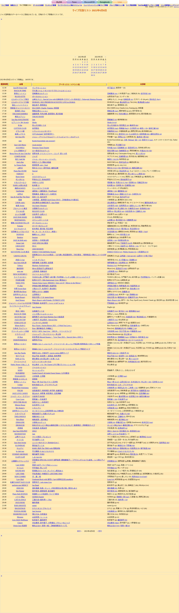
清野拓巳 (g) (112, 283)
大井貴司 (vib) (112, 206)
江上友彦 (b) (133, 134)
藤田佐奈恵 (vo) (151, 203)
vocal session (37, 145)
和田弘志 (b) (122, 388)
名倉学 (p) (124, 246)
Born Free (20, 249)
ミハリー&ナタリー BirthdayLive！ (45, 443)
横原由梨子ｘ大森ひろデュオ (43, 414)
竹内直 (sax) (111, 148)
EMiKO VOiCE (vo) (114, 252)
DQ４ (34, 246)
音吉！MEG (20, 311)
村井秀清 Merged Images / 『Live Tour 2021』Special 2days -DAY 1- (57, 337)
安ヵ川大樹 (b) (112, 125)
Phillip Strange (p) (129, 252)
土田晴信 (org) (112, 294)
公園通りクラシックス (20, 461)
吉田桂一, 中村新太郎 (40, 240)
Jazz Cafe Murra (20, 145)
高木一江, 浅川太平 (39, 197)
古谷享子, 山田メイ (39, 214)
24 (87, 70)
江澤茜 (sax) (122, 376)
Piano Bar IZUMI (20, 171)
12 (76, 67)
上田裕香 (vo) (112, 271)
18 (73, 70)
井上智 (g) (128, 334)
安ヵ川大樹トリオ (39, 125)
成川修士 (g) (123, 419)
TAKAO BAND (38, 117)
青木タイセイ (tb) (114, 168)
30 (85, 73)
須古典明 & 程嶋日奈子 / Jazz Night (45, 203)
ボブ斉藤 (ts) (123, 260)
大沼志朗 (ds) (112, 232)
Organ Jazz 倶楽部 (20, 526)
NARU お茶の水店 (20, 185)
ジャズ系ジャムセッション (42, 314)
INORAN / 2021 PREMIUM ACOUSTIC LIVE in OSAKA (53, 102)
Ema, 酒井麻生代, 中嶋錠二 (42, 328)
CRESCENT (20, 246)
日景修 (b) (133, 337)
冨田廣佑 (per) (134, 311)
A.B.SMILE (20, 148)
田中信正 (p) (126, 168)
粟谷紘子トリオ (38, 445)
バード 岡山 (20, 497)
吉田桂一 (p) (112, 240)
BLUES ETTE (20, 96)
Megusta (20, 517)
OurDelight (20, 191)
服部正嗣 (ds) (137, 168)
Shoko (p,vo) (112, 122)
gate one (20, 271)
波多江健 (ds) (154, 128)
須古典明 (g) (112, 203)
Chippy (20, 523)
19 (76, 70)
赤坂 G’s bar (20, 260)
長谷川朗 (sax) (112, 151)
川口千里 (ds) (124, 331)
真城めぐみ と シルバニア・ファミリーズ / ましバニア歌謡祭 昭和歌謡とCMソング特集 (66, 344)
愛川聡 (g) (125, 229)
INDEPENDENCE (20, 340)
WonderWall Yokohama (20, 388)
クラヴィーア (20, 334)
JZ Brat (20, 337)
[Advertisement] (74, 38)
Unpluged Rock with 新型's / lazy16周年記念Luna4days (52, 479)
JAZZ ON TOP (20, 320)
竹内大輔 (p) (123, 114)
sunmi (34, 505)
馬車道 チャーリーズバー (20, 108)
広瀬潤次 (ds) (130, 185)
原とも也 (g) (140, 153)
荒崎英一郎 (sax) (122, 497)
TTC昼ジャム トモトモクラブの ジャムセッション (51, 91)
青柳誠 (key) (124, 128)
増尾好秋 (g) (124, 448)
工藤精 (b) (121, 416)
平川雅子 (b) (120, 145)
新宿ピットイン (20, 93)
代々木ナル (20, 179)
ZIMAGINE (20, 422)
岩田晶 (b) (133, 356)
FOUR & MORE (20, 511)
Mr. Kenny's (20, 408)
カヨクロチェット (39, 177)
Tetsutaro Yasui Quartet (40, 148)
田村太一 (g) (133, 246)
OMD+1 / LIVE (38, 182)
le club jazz (20, 451)
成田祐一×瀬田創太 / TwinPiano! (44, 191)
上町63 (20, 168)
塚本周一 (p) (123, 500)
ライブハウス (70, 5)
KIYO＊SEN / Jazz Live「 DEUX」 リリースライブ (51, 331)
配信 (131, 5)
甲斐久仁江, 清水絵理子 (41, 179)
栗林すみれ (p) (112, 353)
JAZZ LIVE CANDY (20, 393)
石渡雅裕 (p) (122, 148)
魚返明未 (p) (135, 286)
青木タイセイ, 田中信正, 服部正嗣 (45, 168)
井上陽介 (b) (122, 208)
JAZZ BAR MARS (20, 217)
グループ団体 (117, 5)
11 (73, 67)
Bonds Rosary (20, 297)
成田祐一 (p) (112, 191)
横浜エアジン (20, 117)
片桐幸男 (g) (112, 388)
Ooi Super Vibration (39, 206)
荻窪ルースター (20, 344)
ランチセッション (39, 88)
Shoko (34, 122)
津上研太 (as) (119, 211)
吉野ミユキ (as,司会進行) (117, 434)
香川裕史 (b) (120, 220)
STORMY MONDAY (20, 454)
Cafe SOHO (20, 465)
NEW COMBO (20, 477)
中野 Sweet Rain (20, 289)
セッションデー (38, 370)
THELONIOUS (20, 416)
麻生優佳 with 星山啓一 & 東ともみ (45, 359)
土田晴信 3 (36, 294)
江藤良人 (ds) (140, 211)
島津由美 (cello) (144, 102)
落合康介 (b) (134, 289)
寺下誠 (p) (111, 88)
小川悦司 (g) (134, 128)
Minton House (20, 405)
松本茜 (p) (111, 185)
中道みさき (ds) (146, 151)
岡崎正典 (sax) (112, 111)
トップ (170, 5)
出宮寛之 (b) (133, 396)
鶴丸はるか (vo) (113, 526)
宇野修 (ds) (130, 445)
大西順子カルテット (40, 208)
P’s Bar (20, 286)
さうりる (20, 440)
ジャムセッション (39, 367)
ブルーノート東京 (20, 208)
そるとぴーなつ (20, 182)
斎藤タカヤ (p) (125, 194)
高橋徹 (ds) (134, 294)
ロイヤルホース (20, 229)
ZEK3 (34, 431)
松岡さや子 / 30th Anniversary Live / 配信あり (49, 280)
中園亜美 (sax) (135, 331)
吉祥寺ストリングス (20, 411)
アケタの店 (20, 211)
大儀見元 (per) (133, 208)
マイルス (20, 468)
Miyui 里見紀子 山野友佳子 (42, 268)
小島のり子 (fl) (113, 289)
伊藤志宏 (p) (120, 422)
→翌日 (99, 531)
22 (82, 70)
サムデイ (20, 448)
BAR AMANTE (20, 505)
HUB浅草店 (20, 373)
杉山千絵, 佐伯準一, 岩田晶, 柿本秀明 (46, 356)
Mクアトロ (20, 356)
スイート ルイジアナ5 (40, 274)
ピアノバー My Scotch (20, 122)
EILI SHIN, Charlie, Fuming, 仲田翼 (45, 108)
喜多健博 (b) (135, 326)
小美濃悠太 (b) (142, 252)
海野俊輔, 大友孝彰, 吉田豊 (42, 263)
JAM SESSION (38, 249)
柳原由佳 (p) (122, 297)
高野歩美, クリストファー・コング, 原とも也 (49, 153)
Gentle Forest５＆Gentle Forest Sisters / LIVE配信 (50, 373)
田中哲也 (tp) (112, 491)
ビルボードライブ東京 (20, 99)
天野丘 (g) (121, 137)
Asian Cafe (20, 243)
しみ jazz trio (37, 457)
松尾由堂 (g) (122, 428)
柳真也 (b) (121, 445)
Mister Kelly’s (20, 326)
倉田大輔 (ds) (144, 396)
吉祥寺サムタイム (20, 294)
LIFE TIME (20, 474)
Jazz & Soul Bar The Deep (20, 197)
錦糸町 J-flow (20, 111)
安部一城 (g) (125, 526)
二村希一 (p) (132, 388)
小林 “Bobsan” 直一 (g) (132, 140)
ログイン (176, 6)
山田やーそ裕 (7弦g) (145, 256)
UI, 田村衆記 (37, 217)
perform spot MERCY (20, 485)
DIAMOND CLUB (20, 514)
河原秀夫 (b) (134, 448)
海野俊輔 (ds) (112, 263)
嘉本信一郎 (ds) (143, 137)
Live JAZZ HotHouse (20, 520)
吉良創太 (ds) (145, 208)
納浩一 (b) (144, 128)
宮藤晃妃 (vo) (112, 131)
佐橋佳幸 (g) (128, 99)
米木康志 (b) (124, 431)
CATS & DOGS (20, 500)
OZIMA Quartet (38, 497)
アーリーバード (20, 362)
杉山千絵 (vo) (112, 356)
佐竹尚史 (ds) (146, 93)
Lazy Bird (20, 479)
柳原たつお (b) (112, 159)
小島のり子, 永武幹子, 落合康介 (44, 289)
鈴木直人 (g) (125, 234)
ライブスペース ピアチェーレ (20, 307)
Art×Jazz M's (20, 137)
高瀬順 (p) (133, 260)
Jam (33, 120)
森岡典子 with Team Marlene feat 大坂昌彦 (48, 317)
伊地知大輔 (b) (112, 286)
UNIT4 (34, 388)
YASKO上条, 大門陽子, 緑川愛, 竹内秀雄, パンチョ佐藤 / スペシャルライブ (61, 277)
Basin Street (20, 177)
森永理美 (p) (123, 396)
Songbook (105, 2)
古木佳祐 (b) (135, 382)
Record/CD (89, 2)
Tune (74, 2)
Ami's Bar (20, 162)
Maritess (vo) (112, 265)
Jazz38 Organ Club (20, 88)
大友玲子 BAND (38, 396)
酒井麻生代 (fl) (120, 328)
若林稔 (34, 379)
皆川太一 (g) (123, 311)
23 (85, 70)
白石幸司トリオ (38, 405)
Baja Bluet (20, 419)
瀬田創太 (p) (122, 191)
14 (80, 67)
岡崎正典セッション (40, 111)
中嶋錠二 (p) (132, 328)
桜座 (20, 200)
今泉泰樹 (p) (112, 511)
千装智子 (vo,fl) (126, 243)
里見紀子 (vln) (121, 268)
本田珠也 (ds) (135, 431)
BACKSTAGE (20, 508)
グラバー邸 (20, 131)
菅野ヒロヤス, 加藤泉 (40, 292)
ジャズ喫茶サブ (20, 151)
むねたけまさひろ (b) (126, 451)
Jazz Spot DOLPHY (20, 431)
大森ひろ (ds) (125, 414)
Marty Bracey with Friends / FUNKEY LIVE (48, 300)
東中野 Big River (20, 292)
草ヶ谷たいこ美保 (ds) (136, 174)
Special (34, 171)
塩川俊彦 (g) (122, 340)
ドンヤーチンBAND (40, 323)
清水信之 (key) (154, 99)
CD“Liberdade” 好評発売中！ (43, 134)
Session (35, 237)
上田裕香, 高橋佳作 (39, 271)
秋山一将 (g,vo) (113, 382)
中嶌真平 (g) (123, 399)
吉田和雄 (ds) (144, 134)
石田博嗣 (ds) (144, 393)
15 (82, 67)
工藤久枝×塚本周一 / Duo (42, 500)
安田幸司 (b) (132, 148)
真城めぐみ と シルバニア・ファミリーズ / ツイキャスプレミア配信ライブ (61, 349)
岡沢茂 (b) (134, 454)
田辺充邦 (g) (124, 171)
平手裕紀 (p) (112, 468)
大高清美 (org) (112, 331)
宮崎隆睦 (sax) (123, 337)
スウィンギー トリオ (40, 220)
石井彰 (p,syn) (157, 382)
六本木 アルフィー (20, 328)
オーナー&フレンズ (39, 226)
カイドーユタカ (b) (135, 340)
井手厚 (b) (134, 391)
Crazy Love (20, 399)
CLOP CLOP (20, 457)
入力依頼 (38, 5)
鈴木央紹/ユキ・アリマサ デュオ (45, 385)
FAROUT (20, 174)
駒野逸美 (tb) (124, 286)
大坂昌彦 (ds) (131, 317)
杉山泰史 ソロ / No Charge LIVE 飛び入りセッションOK (53, 365)
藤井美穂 (35, 503)
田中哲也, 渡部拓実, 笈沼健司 (43, 491)
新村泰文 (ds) (143, 337)
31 (94, 75)
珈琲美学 (20, 268)
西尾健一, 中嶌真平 (39, 399)
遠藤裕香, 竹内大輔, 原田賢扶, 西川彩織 (47, 114)
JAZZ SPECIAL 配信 (40, 243)
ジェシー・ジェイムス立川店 (20, 303)
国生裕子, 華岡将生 (39, 105)
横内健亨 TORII (38, 454)
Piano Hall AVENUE (20, 494)
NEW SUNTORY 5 (20, 274)
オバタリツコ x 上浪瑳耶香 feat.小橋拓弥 (48, 411)
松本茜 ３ (36, 185)
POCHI (20, 391)
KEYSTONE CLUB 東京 (20, 252)
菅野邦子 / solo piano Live (42, 482)
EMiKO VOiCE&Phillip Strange (44, 252)
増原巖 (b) (111, 182)
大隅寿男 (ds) (131, 220)
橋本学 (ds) (134, 125)
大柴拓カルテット (39, 422)
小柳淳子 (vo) (112, 320)
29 (82, 73)
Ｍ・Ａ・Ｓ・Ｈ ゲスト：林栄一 (44, 232)
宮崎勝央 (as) (112, 93)
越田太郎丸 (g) (156, 134)
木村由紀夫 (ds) (134, 362)
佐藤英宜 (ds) (144, 391)
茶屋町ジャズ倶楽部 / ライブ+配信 (45, 494)
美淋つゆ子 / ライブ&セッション (45, 465)
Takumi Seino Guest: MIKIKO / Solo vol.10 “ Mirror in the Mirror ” (56, 283)
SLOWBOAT (20, 445)
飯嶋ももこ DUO (38, 234)
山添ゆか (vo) (112, 323)
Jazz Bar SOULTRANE (20, 120)
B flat (20, 125)
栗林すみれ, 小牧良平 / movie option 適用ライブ (50, 353)
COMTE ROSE (20, 156)
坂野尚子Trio (37, 340)
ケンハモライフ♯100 (40, 188)
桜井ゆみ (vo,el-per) (139, 477)
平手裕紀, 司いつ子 (39, 468)
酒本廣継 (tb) (112, 488)
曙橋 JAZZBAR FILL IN (20, 223)
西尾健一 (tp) (112, 399)
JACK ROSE (20, 503)
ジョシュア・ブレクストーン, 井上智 (46, 334)
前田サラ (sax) (147, 140)
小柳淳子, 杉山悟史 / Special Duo (44, 320)
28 (80, 73)
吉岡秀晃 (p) (124, 206)
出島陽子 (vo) (112, 311)
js (32, 174)
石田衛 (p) (132, 182)
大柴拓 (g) (111, 422)
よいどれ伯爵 (20, 214)
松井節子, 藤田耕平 (39, 520)
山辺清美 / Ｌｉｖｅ (39, 517)
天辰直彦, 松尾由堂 (39, 428)
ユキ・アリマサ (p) (125, 385)
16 (85, 67)
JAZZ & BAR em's (20, 240)
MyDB (59, 2)
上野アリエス (20, 437)
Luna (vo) (110, 479)
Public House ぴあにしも (20, 365)
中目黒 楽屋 (20, 280)
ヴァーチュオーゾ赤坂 (20, 331)
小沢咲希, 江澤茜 (38, 376)
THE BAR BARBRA (20, 114)
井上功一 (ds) (146, 382)
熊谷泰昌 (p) (141, 317)
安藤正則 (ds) (142, 182)
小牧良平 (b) (124, 353)
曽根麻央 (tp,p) (113, 194)
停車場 (20, 428)
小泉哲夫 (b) (136, 194)
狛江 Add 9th (20, 159)
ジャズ (34, 156)
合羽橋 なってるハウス (20, 232)
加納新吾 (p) (124, 151)
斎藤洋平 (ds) (133, 297)
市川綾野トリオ (38, 440)
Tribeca (20, 265)
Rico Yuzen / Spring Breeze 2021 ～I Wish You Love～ (52, 326)
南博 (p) (110, 211)
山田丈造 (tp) (125, 382)
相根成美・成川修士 (40, 419)
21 (80, 70)
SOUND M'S (20, 471)
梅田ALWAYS (20, 188)
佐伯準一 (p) (123, 356)
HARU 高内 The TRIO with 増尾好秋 (46, 448)
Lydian (20, 385)
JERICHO (20, 488)
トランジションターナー (41, 131)
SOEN (20, 370)
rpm (20, 141)
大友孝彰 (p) (123, 263)
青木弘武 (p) (124, 162)
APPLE (20, 194)
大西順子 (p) (112, 208)
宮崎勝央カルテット (40, 93)
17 (87, 67)
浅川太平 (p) (124, 197)
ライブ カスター (20, 277)
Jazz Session (36, 307)
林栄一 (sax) (143, 232)
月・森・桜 (36, 477)
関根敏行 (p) (112, 120)
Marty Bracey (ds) (113, 300)
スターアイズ (20, 414)
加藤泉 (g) (126, 292)
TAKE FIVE (20, 283)
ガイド (14, 5)
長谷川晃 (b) (112, 297)
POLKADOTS (20, 376)
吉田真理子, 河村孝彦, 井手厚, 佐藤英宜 (47, 391)
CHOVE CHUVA (20, 256)
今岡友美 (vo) (112, 408)
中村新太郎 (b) (123, 240)
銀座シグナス (20, 134)
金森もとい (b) (135, 206)
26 (76, 73)
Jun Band (35, 485)
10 (87, 65)
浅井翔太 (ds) (164, 443)
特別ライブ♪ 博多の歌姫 (41, 162)
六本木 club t (20, 203)
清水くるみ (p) (112, 431)
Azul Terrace (20, 300)
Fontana (20, 226)
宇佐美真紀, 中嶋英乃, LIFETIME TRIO (47, 474)
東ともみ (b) (133, 359)
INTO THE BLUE (20, 402)
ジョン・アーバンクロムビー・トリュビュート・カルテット (55, 137)
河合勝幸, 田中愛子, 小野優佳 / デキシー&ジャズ (51, 523)
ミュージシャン (96, 5)
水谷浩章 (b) (130, 211)
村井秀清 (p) (112, 337)
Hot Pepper (20, 491)
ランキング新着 (50, 5)
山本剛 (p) (111, 220)
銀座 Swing (20, 206)
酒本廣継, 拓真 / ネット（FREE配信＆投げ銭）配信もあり (54, 488)
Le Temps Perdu (20, 165)
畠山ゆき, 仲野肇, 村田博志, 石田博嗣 (46, 393)
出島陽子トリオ (38, 311)
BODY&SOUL (20, 220)
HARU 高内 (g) (113, 448)
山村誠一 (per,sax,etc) (128, 256)
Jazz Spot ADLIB (20, 263)
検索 (5, 5)
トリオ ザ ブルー (38, 260)
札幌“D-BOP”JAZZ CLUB (20, 482)
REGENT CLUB (38, 211)
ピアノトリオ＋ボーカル (41, 362)
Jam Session (36, 511)
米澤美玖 (35, 128)
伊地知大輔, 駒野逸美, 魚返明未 (44, 286)
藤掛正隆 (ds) (128, 425)
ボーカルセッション (40, 96)
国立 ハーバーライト (20, 105)
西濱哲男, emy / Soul (40, 165)
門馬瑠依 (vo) (112, 303)
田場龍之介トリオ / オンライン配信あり (47, 471)
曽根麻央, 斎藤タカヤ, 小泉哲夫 (44, 194)
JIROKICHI (20, 425)
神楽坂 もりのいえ (20, 379)
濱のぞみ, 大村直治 (39, 514)
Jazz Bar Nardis (20, 353)
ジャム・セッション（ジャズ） (44, 159)
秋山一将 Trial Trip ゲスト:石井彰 (45, 382)
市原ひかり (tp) (122, 182)
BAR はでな (20, 359)
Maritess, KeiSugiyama (40, 265)
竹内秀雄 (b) (145, 277)
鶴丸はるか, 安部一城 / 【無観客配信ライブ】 (49, 526)
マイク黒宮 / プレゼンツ (41, 437)
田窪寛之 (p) (124, 125)
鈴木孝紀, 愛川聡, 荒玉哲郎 (42, 229)
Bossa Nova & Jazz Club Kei (20, 153)
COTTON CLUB (20, 128)
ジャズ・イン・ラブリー (20, 396)
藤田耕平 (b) (122, 520)
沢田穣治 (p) (112, 461)
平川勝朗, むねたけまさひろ (43, 451)
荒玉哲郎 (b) (134, 229)
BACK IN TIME (20, 91)
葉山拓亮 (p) (124, 102)
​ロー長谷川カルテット (41, 151)
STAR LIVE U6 (20, 323)
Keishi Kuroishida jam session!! (43, 141)
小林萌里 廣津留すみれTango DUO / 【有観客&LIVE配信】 (55, 200)
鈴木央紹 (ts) (112, 385)
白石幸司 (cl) (112, 405)
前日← (79, 531)
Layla (20, 367)
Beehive (20, 237)
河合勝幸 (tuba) (113, 523)
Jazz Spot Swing (20, 443)
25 (73, 73)
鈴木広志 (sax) (147, 422)
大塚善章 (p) (123, 156)
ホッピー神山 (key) (114, 425)
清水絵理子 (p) (126, 179)
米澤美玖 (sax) (112, 128)
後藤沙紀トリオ (38, 416)
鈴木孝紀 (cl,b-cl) (113, 229)
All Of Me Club (20, 317)
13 (78, 67)
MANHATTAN (20, 434)
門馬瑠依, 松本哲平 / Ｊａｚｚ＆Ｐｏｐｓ (48, 303)
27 (78, 73)
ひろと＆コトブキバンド (41, 508)
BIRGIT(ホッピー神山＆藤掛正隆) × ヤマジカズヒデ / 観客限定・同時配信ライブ (63, 425)
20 (78, 70)
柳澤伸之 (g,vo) (145, 437)
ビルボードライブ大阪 (20, 102)
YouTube (148, 5)
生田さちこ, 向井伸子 (40, 402)
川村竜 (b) (120, 185)
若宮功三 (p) (123, 134)
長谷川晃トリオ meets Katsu (43, 297)
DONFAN (20, 234)
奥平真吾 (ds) (145, 448)
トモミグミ (36, 408)
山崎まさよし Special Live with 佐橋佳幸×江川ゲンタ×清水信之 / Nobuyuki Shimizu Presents (67, 99)
